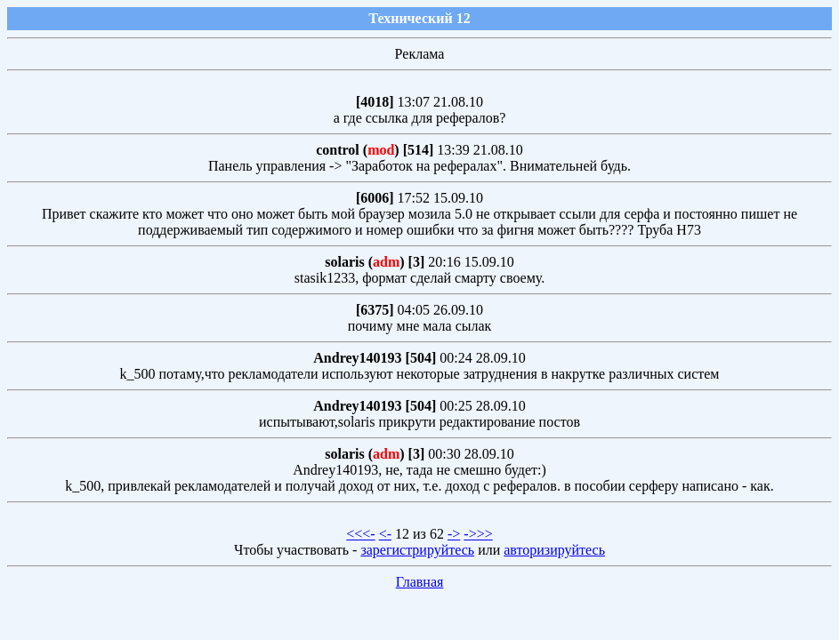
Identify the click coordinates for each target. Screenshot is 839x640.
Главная (420, 581)
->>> (478, 533)
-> (454, 533)
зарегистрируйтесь (417, 549)
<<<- (360, 533)
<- (385, 533)
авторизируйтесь (554, 549)
